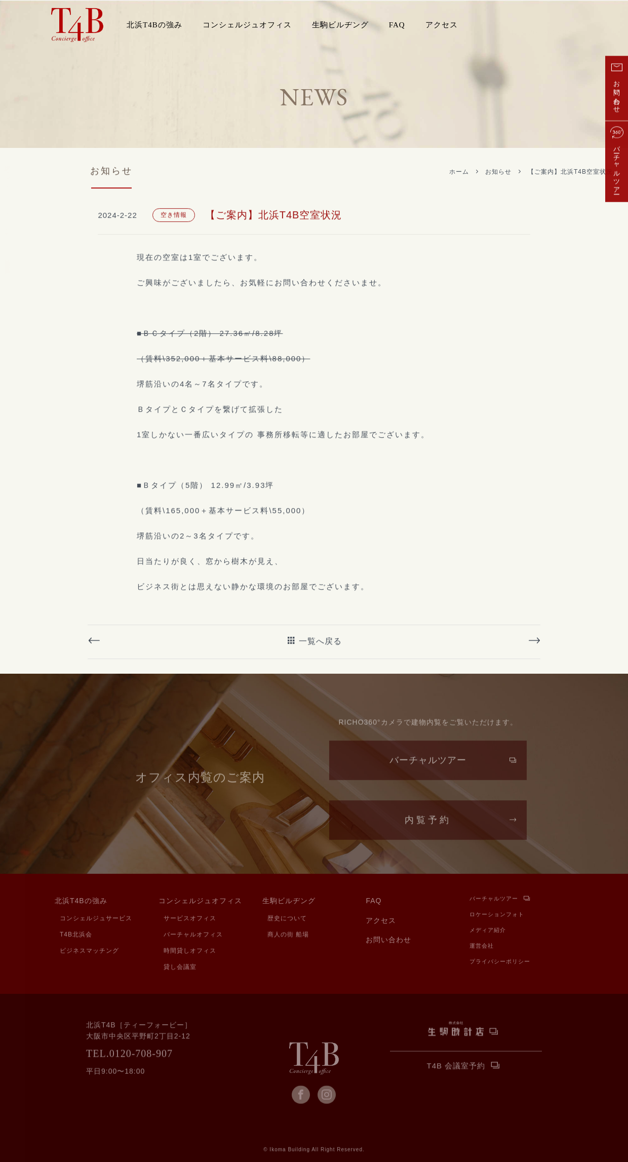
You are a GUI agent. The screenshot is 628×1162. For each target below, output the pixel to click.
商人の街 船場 (288, 936)
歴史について (287, 919)
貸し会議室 (180, 968)
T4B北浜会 (76, 936)
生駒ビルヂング (289, 903)
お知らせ (498, 171)
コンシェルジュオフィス (200, 903)
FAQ (397, 25)
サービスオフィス (190, 919)
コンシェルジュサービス (96, 919)
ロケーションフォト (496, 916)
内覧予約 (428, 830)
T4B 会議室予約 (456, 1067)
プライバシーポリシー (499, 963)
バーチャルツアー (427, 770)
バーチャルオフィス (193, 936)
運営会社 (481, 947)
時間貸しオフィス (190, 952)
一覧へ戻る (320, 684)
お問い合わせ (388, 942)
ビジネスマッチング (89, 952)
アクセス (441, 25)
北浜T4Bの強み (81, 903)
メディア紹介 (487, 932)
